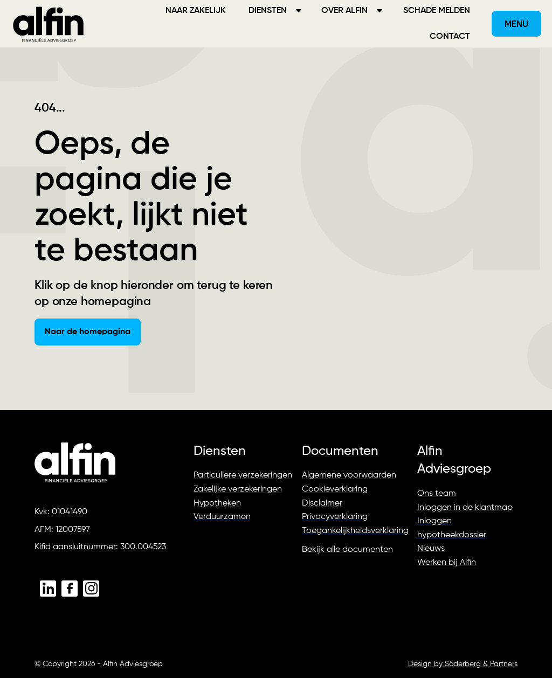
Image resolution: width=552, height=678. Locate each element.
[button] (516, 24)
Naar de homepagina (87, 332)
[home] (48, 23)
